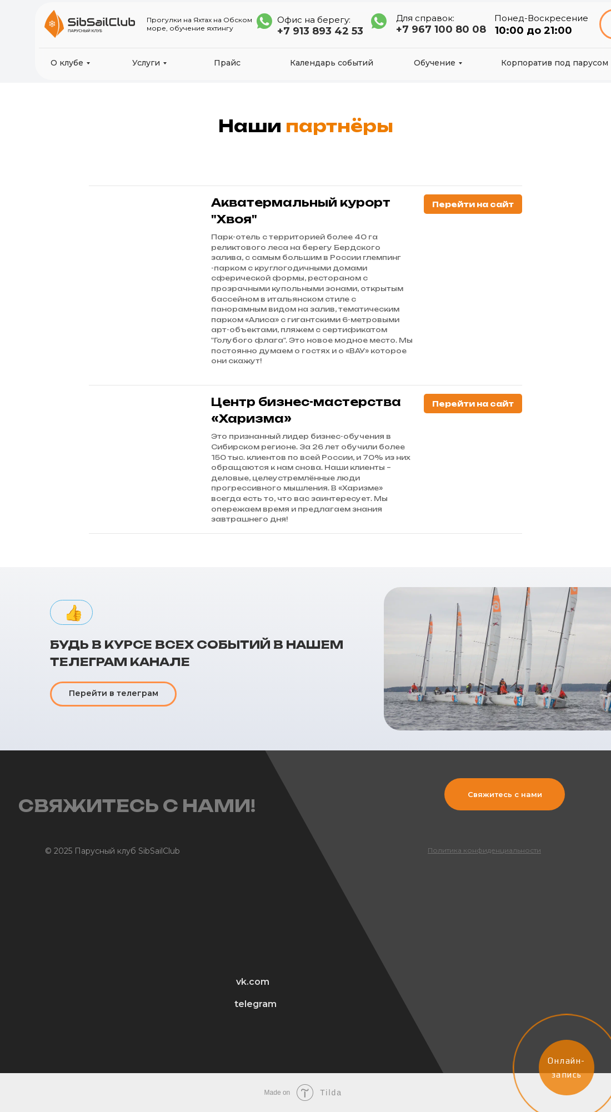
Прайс (227, 63)
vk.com (252, 981)
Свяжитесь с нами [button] (505, 794)
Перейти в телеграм (113, 693)
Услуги (146, 63)
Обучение (434, 63)
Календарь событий (331, 63)
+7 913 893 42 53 (320, 31)
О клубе (67, 63)
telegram (255, 1004)
